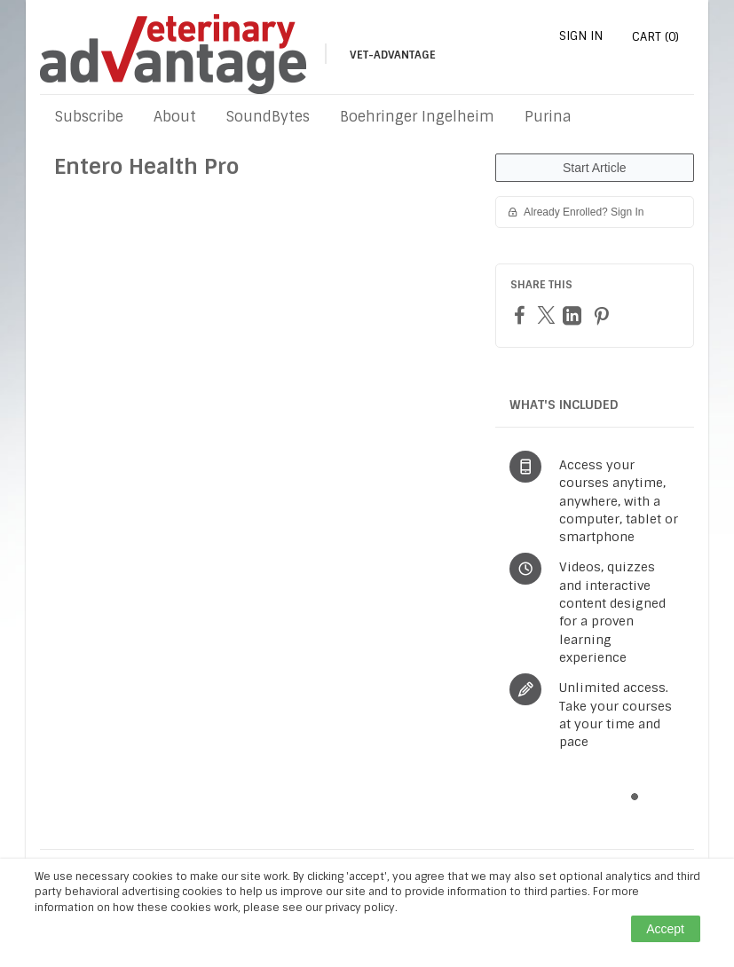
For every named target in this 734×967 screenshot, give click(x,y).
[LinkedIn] (574, 315)
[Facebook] (521, 314)
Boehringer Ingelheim (417, 116)
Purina (548, 116)
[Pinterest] (603, 315)
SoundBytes (268, 116)
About (175, 116)
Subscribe (89, 116)
